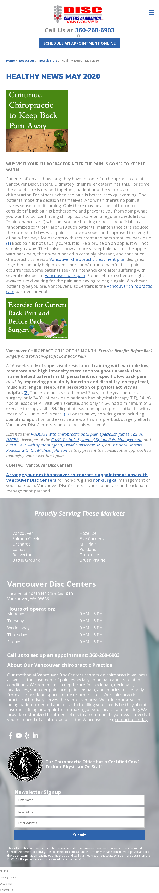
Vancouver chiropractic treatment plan (87, 259)
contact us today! (131, 719)
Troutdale (89, 555)
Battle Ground (26, 560)
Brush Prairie (92, 560)
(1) (8, 243)
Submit (79, 834)
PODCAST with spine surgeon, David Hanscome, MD (56, 445)
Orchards (21, 544)
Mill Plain (88, 544)
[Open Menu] (151, 12)
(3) (66, 414)
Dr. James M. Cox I (77, 859)
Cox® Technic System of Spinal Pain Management (96, 439)
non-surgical (105, 480)
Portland (88, 549)
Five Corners (92, 538)
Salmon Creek (25, 538)
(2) (26, 392)
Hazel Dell (89, 533)
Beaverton (22, 555)
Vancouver (22, 533)
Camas (18, 549)
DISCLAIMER (15, 859)
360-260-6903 (94, 30)
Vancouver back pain (65, 275)
